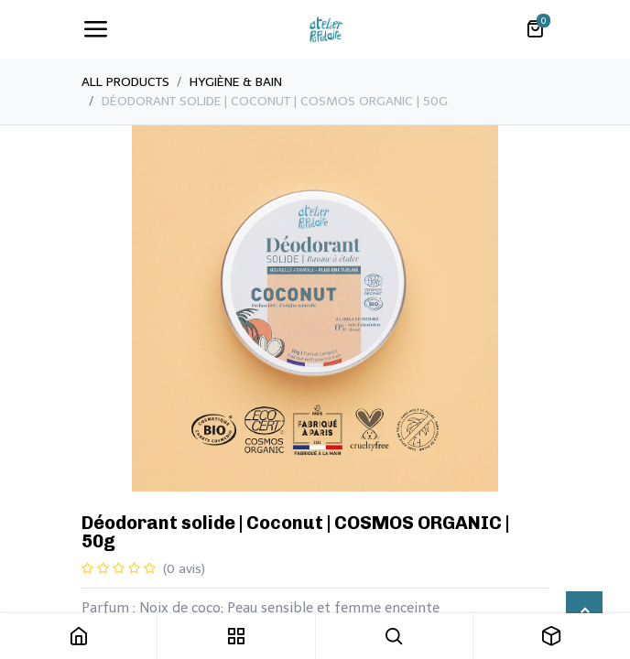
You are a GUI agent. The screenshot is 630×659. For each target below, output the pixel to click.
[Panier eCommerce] (535, 29)
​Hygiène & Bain (236, 82)
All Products (125, 82)
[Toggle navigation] (95, 29)
